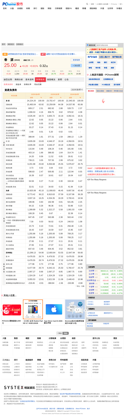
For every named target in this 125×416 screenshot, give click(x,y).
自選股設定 (64, 348)
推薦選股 (116, 345)
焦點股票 (84, 372)
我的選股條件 (117, 348)
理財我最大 (40, 372)
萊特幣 (92, 283)
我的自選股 (100, 91)
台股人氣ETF (104, 57)
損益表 (18, 84)
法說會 (104, 345)
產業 (61, 369)
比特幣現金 (91, 280)
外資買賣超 (6, 367)
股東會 (104, 348)
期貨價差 (40, 345)
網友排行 (17, 375)
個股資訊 (11, 44)
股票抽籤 (95, 351)
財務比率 (27, 84)
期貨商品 (40, 342)
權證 (77, 8)
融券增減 (28, 369)
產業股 (51, 345)
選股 (42, 8)
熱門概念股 (117, 57)
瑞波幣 (91, 277)
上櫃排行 (17, 367)
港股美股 (93, 8)
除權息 (119, 8)
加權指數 (5, 342)
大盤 (12, 8)
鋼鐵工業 (26, 60)
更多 (119, 267)
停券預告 (95, 345)
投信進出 (107, 304)
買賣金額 (5, 364)
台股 (61, 367)
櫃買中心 (17, 345)
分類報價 (58, 8)
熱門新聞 (63, 364)
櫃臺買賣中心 (108, 313)
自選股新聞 (64, 354)
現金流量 (38, 84)
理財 (71, 375)
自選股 (20, 8)
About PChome (81, 408)
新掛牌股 (95, 342)
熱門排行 (84, 369)
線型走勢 (8, 79)
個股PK (69, 8)
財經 (71, 372)
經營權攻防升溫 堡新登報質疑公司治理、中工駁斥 (23, 54)
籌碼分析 (19, 79)
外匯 (102, 8)
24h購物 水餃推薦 (102, 4)
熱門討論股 (92, 57)
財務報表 (40, 79)
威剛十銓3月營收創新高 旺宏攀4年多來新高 (61, 54)
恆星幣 (91, 293)
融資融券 (107, 302)
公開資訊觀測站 (93, 315)
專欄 (39, 360)
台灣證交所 (91, 313)
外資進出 (91, 304)
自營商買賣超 (6, 372)
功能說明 (106, 323)
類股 (49, 8)
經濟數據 (95, 372)
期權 (84, 8)
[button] (85, 310)
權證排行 (28, 348)
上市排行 (17, 364)
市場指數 (17, 348)
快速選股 (116, 342)
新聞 (92, 4)
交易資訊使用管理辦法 (27, 401)
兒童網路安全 (69, 408)
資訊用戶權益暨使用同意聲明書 (70, 394)
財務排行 (17, 369)
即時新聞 (64, 360)
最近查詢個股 (64, 342)
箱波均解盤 (40, 364)
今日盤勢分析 (53, 367)
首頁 (5, 8)
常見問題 (90, 323)
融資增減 (28, 367)
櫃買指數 (5, 345)
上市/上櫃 (52, 342)
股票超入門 (40, 369)
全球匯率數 (96, 364)
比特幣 (110, 8)
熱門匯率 (95, 367)
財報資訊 (63, 351)
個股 (73, 338)
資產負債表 (8, 84)
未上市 (62, 372)
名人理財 (40, 367)
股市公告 (96, 338)
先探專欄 (40, 375)
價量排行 (109, 91)
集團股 (51, 348)
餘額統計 (28, 364)
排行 (35, 8)
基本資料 (29, 79)
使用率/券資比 (30, 372)
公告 (67, 79)
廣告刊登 (52, 408)
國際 (71, 364)
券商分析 (52, 360)
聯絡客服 (90, 326)
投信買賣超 (6, 369)
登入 (121, 4)
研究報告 (52, 364)
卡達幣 (91, 287)
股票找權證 (29, 342)
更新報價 (76, 60)
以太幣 (91, 274)
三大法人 (91, 302)
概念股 (51, 351)
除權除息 (105, 342)
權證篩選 (28, 345)
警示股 (95, 348)
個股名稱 (92, 45)
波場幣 (91, 290)
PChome (114, 4)
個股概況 (51, 79)
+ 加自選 (76, 65)
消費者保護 (60, 408)
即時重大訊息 (118, 91)
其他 (71, 369)
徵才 (88, 408)
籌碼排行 (17, 372)
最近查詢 (91, 91)
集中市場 (17, 342)
